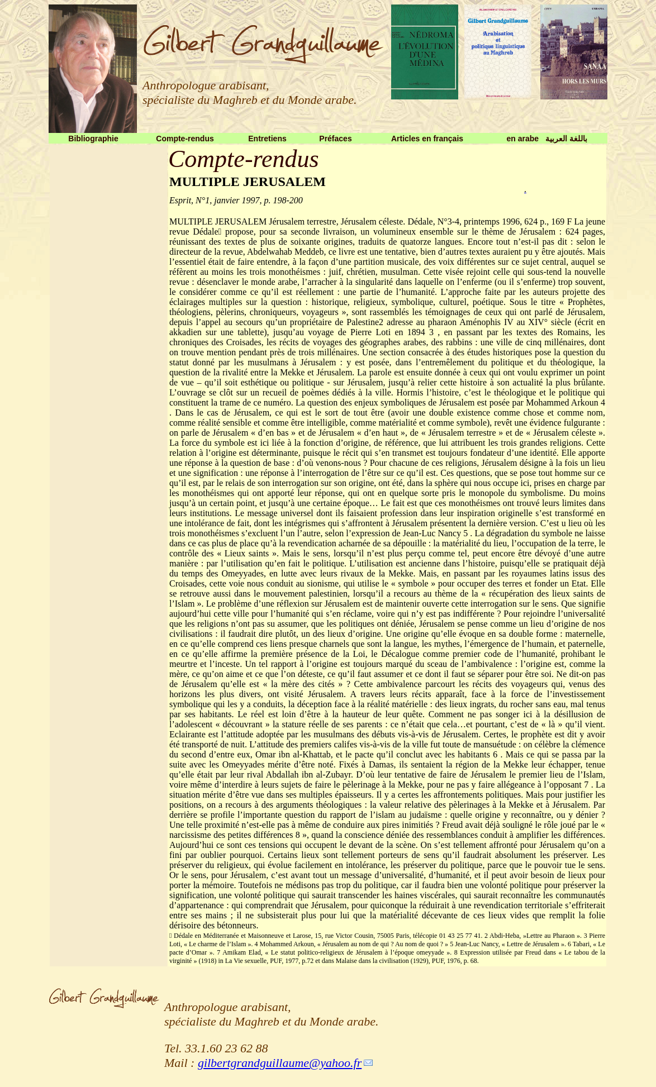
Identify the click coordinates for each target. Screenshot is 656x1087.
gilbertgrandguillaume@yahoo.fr (280, 1063)
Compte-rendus (184, 138)
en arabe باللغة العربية (546, 138)
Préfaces (335, 138)
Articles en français (427, 138)
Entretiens (267, 138)
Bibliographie (93, 138)
